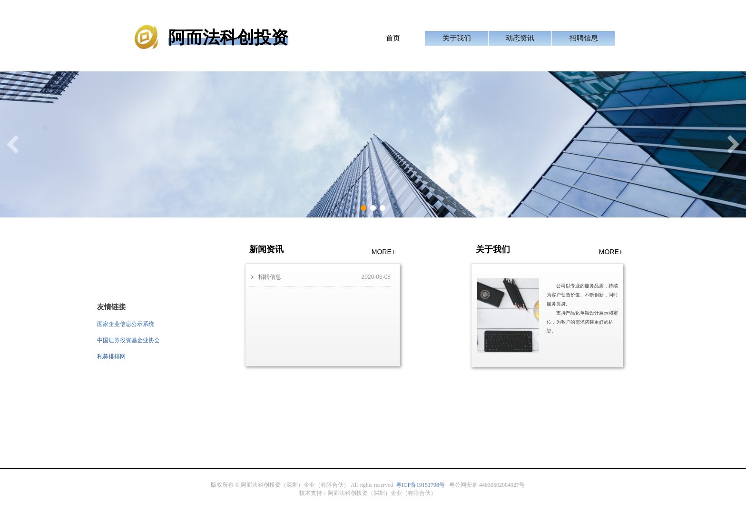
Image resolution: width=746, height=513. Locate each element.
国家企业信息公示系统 (125, 324)
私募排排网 (111, 356)
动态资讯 (520, 38)
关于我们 (456, 38)
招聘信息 (583, 38)
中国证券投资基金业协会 (128, 340)
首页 (393, 38)
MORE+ (383, 252)
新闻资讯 (266, 249)
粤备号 (420, 485)
